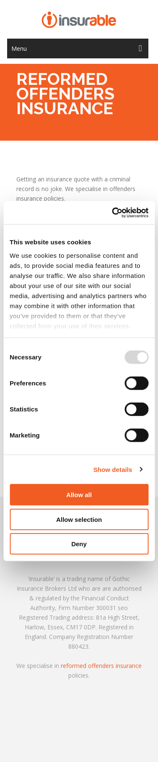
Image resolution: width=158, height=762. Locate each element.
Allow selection (79, 519)
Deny (79, 543)
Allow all (79, 494)
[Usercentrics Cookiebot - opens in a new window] (112, 212)
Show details (112, 469)
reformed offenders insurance (101, 666)
